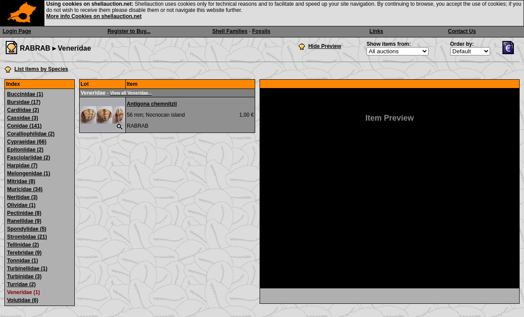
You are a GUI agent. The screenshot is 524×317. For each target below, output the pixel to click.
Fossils (261, 31)
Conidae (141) (24, 126)
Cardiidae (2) (23, 110)
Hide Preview (324, 46)
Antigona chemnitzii (152, 104)
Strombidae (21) (27, 237)
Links (376, 31)
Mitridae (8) (21, 181)
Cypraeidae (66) (26, 142)
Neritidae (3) (22, 197)
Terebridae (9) (24, 253)
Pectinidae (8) (24, 213)
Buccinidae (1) (25, 94)
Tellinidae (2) (23, 245)
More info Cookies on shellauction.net (94, 16)
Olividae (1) (21, 205)
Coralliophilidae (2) (31, 134)
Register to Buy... (128, 31)
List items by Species (41, 69)
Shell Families (229, 31)
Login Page (17, 31)
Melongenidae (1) (28, 173)
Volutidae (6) (22, 300)
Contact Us (462, 31)
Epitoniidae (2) (25, 150)
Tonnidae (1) (22, 261)
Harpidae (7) (22, 165)
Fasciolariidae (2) (28, 158)
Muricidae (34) (25, 189)
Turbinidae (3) (24, 276)
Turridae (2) (21, 284)
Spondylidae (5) (26, 229)
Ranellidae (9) (24, 221)
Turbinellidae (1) (27, 268)
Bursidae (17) (23, 102)
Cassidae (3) (22, 118)
